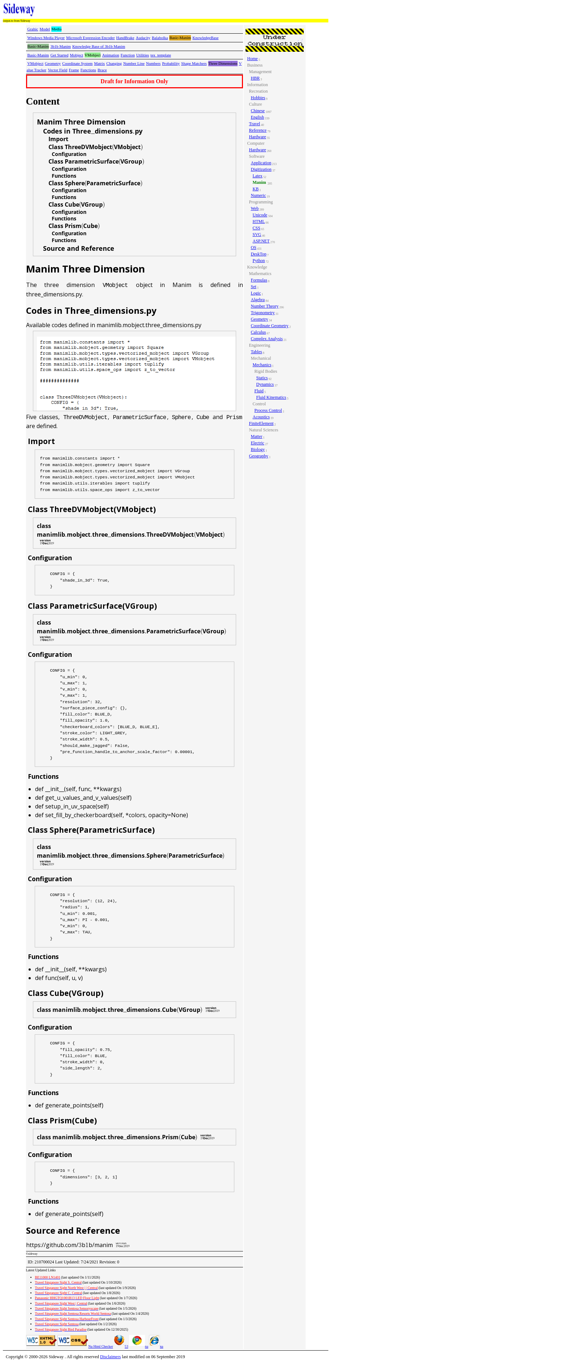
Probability (171, 63)
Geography (258, 456)
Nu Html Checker (100, 1346)
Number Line (134, 63)
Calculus (258, 332)
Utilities (142, 55)
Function (128, 55)
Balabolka (160, 37)
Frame (74, 70)
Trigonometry (263, 312)
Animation (110, 55)
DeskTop (259, 254)
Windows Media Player (46, 37)
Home (252, 58)
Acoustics (261, 416)
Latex (258, 175)
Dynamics (265, 384)
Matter (257, 436)
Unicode (260, 214)
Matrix (99, 63)
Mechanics (262, 364)
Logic (256, 293)
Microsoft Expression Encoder (90, 37)
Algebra (258, 299)
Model (44, 29)
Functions (88, 70)
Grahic (32, 29)
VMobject (35, 63)
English (257, 117)
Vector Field (57, 70)
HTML (259, 221)
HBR (255, 78)
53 (121, 1346)
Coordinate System (77, 63)
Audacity (143, 37)
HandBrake (125, 37)
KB (256, 188)
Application (261, 162)
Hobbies (258, 97)
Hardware (257, 136)
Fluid (259, 390)
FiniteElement (261, 423)
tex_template (160, 55)
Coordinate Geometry (270, 325)
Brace (102, 70)
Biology (258, 449)
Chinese (258, 110)
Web (255, 208)
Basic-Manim (38, 55)
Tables (256, 351)
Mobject (76, 55)
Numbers (153, 63)
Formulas (259, 280)
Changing (114, 63)
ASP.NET (261, 241)
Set (253, 286)
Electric (257, 442)
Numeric (258, 195)
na (138, 1346)
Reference (258, 130)
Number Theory (265, 306)
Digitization (261, 169)
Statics (262, 377)
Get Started (59, 55)
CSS (256, 228)
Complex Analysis (267, 338)
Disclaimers (110, 1356)
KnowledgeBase (205, 37)
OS (253, 247)
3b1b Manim (60, 46)
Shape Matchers (194, 63)
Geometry (53, 63)
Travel (254, 123)
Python (259, 260)
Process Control (268, 410)
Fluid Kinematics (271, 397)
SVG (257, 234)
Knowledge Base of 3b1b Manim (98, 46)
